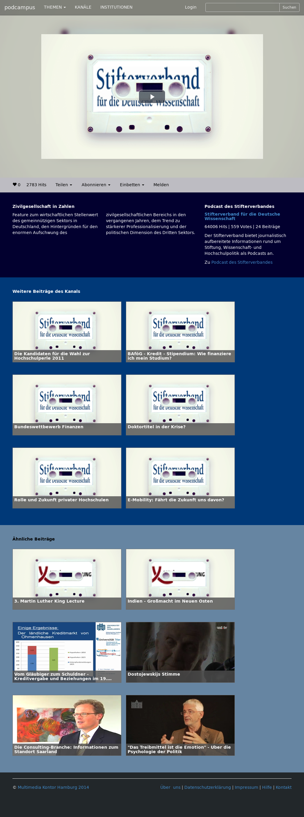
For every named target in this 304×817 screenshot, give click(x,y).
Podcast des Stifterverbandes (242, 262)
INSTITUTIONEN (116, 7)
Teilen (64, 184)
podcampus (19, 7)
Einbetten (132, 184)
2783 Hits (36, 184)
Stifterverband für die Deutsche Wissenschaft (242, 216)
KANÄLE (83, 7)
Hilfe (267, 787)
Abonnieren (96, 184)
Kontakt (284, 787)
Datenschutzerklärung (207, 787)
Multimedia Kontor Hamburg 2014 (53, 787)
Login (191, 7)
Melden (161, 184)
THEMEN (55, 7)
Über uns (170, 787)
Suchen (289, 7)
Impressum (246, 787)
